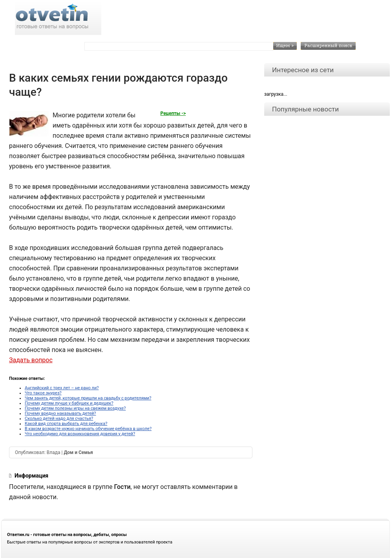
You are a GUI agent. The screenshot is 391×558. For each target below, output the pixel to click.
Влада (53, 452)
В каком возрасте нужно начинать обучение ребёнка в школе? (88, 428)
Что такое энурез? (43, 393)
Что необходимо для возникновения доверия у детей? (80, 433)
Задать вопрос (31, 360)
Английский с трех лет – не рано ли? (62, 387)
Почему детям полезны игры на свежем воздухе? (75, 408)
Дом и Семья (78, 452)
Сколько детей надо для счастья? (59, 418)
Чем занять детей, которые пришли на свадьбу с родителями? (88, 398)
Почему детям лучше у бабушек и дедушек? (69, 403)
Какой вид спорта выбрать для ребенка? (66, 423)
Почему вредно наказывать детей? (60, 413)
